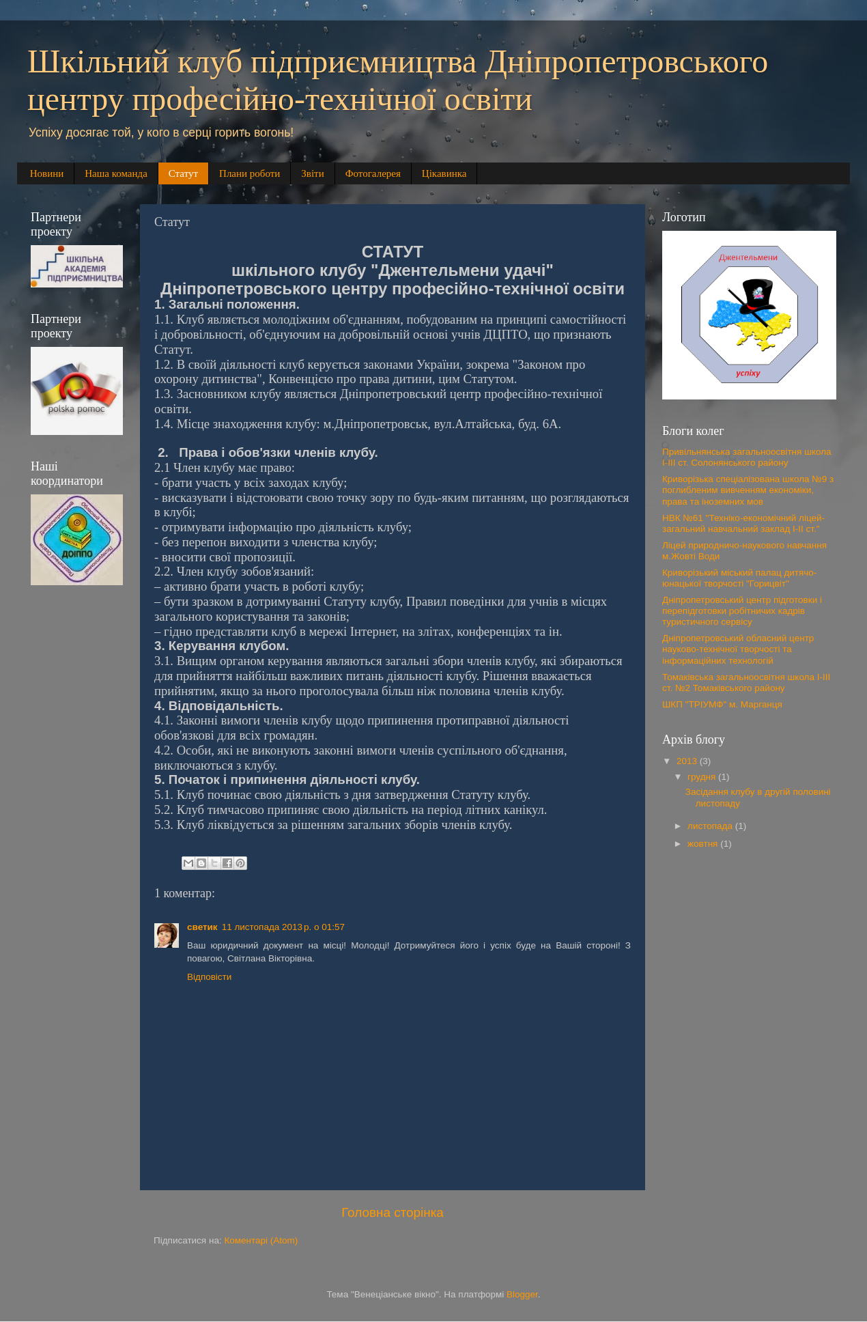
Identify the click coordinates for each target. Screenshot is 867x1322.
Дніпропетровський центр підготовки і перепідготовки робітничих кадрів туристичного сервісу (742, 611)
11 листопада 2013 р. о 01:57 (283, 927)
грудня (702, 777)
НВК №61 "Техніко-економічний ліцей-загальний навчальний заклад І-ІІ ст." (743, 523)
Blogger (522, 1294)
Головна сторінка (392, 1212)
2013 (688, 761)
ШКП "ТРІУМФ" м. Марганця (722, 704)
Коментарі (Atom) (261, 1240)
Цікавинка (444, 173)
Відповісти (209, 977)
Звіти (312, 173)
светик (202, 927)
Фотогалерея (373, 173)
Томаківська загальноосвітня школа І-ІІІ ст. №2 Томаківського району (746, 682)
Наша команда (116, 173)
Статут (183, 173)
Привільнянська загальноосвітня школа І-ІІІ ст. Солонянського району (747, 457)
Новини (47, 173)
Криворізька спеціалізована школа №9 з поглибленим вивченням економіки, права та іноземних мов (748, 490)
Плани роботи (249, 173)
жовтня (703, 844)
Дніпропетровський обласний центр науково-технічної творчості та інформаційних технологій (738, 649)
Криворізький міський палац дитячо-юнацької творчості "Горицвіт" (739, 578)
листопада (711, 826)
